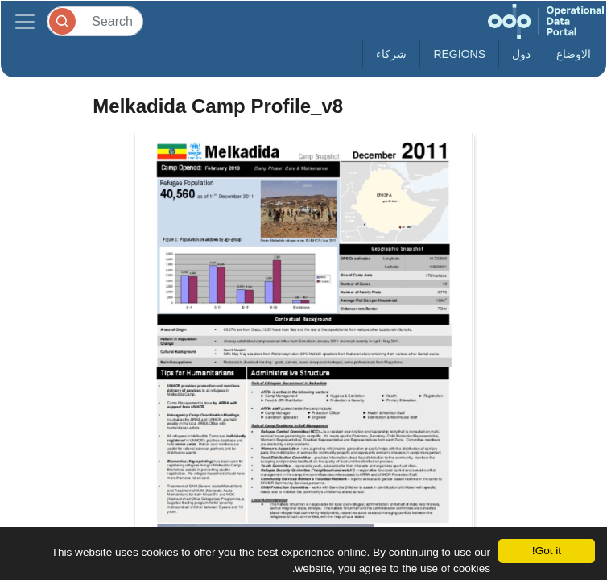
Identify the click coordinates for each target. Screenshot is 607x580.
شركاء (391, 54)
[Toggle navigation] (25, 21)
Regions (459, 54)
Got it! (546, 551)
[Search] (95, 21)
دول (521, 54)
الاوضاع (573, 54)
